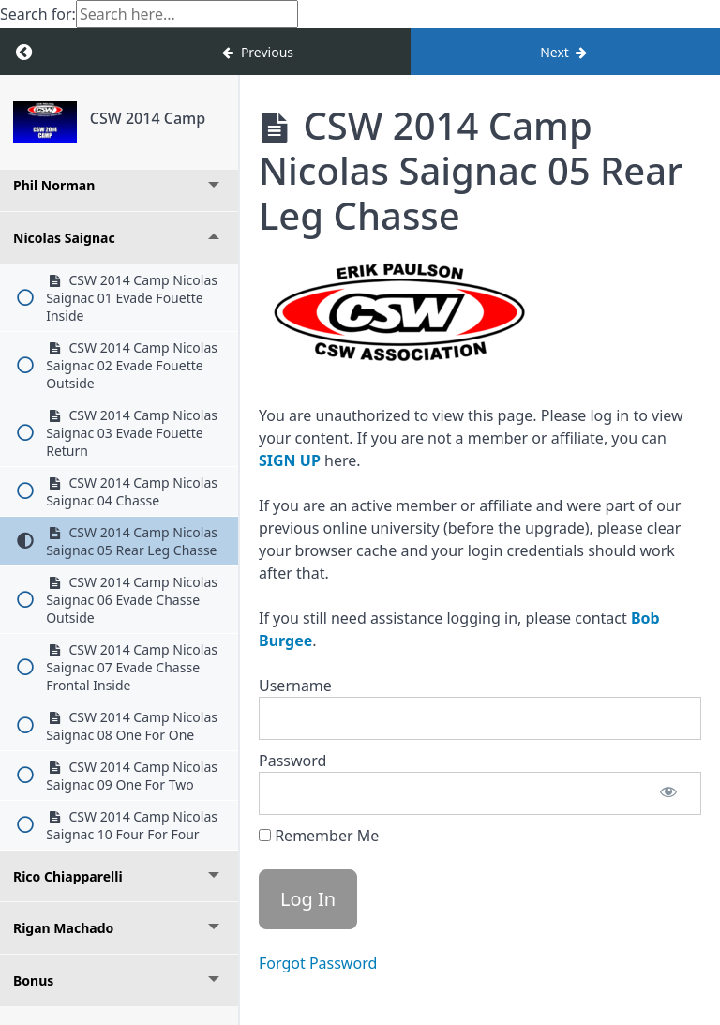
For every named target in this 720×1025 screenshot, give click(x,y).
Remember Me (319, 835)
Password (292, 760)
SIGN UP (290, 460)
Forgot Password (318, 963)
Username (295, 685)
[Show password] (668, 793)
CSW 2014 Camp (147, 118)
